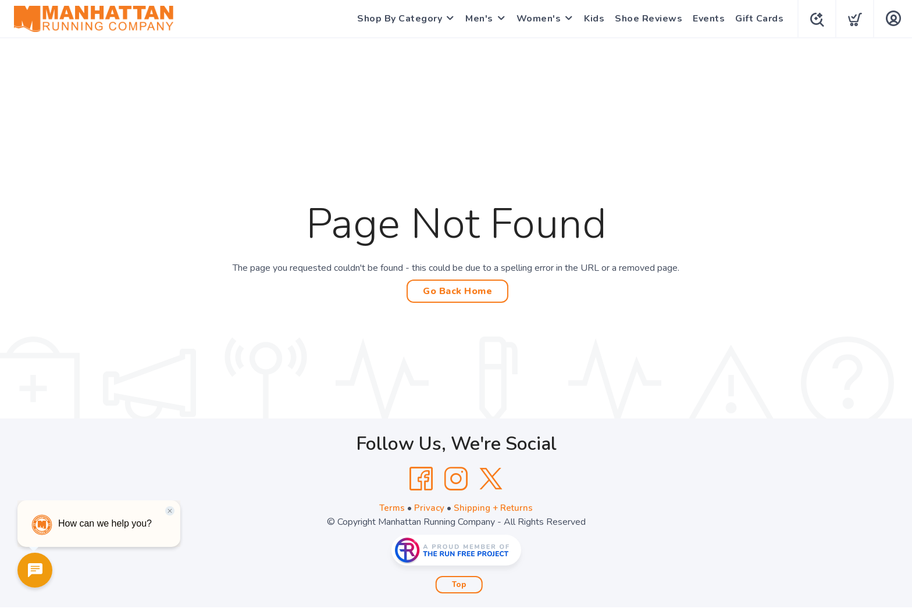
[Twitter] (490, 478)
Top (459, 584)
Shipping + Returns (494, 508)
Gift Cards (757, 18)
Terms (390, 508)
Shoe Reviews (646, 18)
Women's (536, 18)
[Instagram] (456, 478)
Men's (477, 18)
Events (706, 18)
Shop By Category (397, 18)
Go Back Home (457, 291)
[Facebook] (421, 478)
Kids (592, 18)
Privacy (429, 508)
